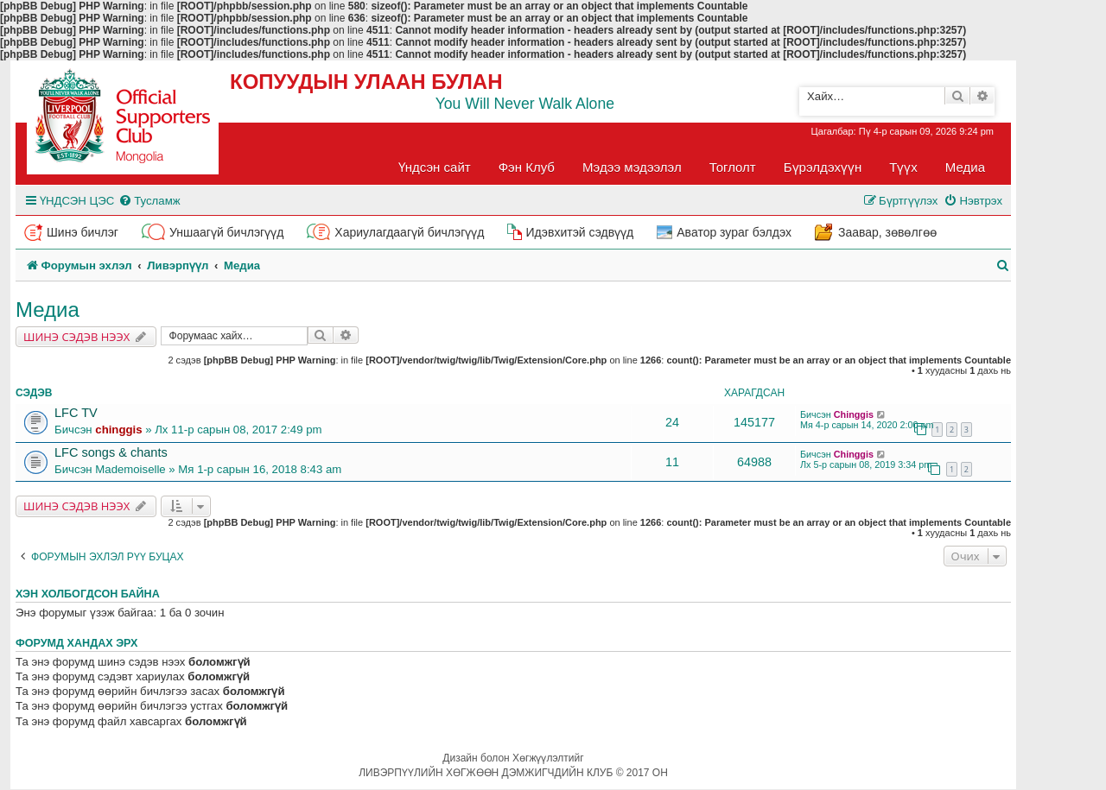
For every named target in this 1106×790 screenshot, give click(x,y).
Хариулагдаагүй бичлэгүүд (409, 232)
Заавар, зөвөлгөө (887, 232)
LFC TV (76, 413)
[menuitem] (149, 200)
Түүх (903, 167)
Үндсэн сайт (434, 167)
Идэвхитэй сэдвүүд (579, 232)
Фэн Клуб (527, 167)
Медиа (965, 167)
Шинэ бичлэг (82, 232)
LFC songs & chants (111, 452)
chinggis (118, 429)
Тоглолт (732, 167)
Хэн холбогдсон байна (88, 594)
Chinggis (854, 414)
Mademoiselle (130, 469)
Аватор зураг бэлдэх (734, 232)
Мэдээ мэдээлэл (632, 167)
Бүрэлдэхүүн (822, 167)
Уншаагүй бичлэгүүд (226, 232)
